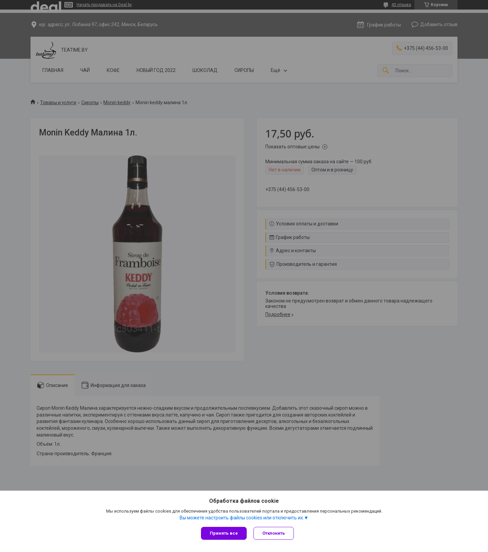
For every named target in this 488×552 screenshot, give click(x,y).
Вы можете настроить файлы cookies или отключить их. (242, 517)
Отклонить (273, 533)
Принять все (224, 533)
